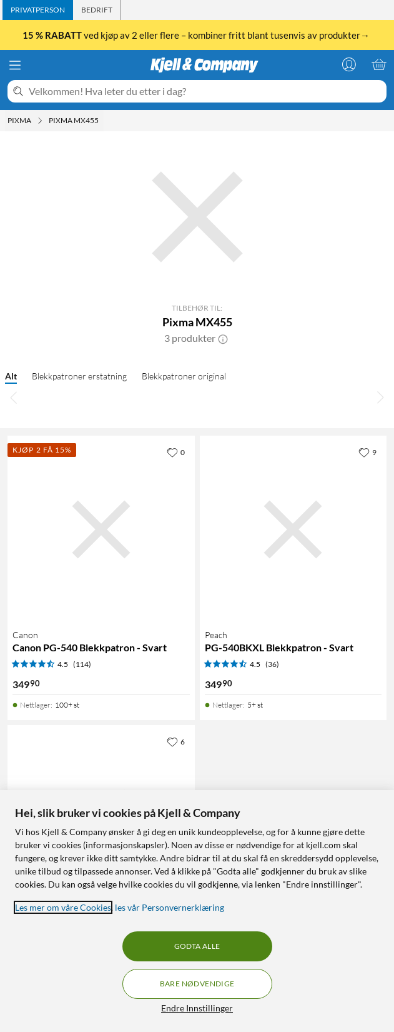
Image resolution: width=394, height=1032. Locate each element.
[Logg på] (349, 64)
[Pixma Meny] (40, 120)
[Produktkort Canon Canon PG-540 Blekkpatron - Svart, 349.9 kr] (101, 529)
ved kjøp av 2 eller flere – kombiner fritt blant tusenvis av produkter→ (197, 35)
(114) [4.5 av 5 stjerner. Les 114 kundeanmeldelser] (82, 664)
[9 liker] (367, 451)
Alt (11, 376)
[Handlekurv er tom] (379, 64)
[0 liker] (176, 451)
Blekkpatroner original (184, 376)
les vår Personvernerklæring (169, 907)
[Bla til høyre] (380, 397)
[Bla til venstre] (13, 397)
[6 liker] (176, 741)
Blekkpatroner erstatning (79, 376)
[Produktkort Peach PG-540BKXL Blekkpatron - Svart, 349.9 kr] (293, 529)
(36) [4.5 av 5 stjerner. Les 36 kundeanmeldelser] (272, 664)
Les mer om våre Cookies (63, 907)
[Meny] (15, 65)
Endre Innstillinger (197, 1008)
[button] (222, 338)
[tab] (37, 10)
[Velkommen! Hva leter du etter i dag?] (205, 91)
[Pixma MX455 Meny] (102, 120)
